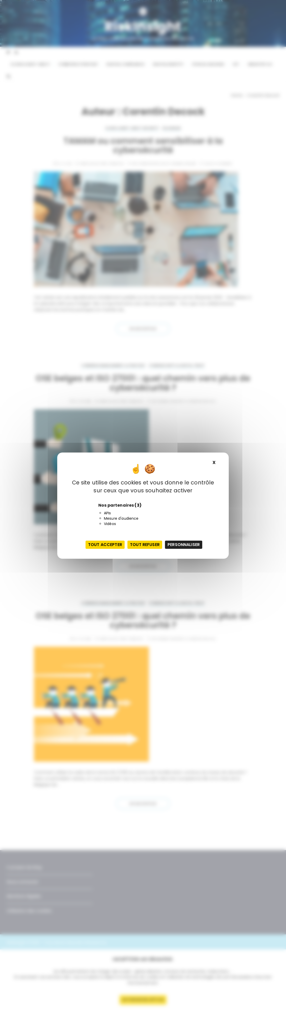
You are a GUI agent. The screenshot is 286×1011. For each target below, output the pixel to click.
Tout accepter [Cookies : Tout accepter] (105, 545)
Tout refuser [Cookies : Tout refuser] (145, 545)
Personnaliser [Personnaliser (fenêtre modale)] (184, 545)
